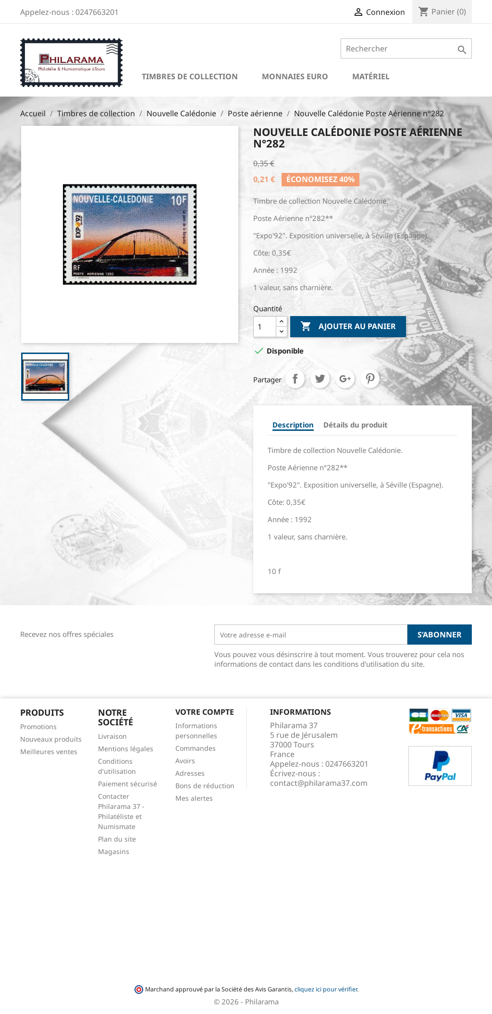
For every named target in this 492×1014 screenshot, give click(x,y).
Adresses (190, 773)
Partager (295, 378)
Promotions (38, 726)
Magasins (113, 851)
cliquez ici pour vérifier (326, 989)
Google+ (345, 378)
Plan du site (117, 838)
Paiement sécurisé (127, 783)
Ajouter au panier (348, 326)
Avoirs (185, 760)
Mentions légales (125, 748)
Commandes (195, 748)
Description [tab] (293, 424)
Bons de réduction (204, 785)
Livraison (112, 736)
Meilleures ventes (48, 751)
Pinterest (370, 378)
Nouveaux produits (51, 739)
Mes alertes (194, 798)
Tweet (320, 378)
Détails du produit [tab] (355, 424)
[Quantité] (264, 326)
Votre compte (204, 712)
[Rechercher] (406, 48)
